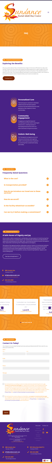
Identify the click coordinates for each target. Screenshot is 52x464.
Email (6, 359)
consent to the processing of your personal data (23, 393)
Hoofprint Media (21, 442)
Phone (6, 366)
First (3, 352)
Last (27, 352)
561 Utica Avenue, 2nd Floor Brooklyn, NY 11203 (17, 440)
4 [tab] (25, 323)
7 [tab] (29, 323)
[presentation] (13, 407)
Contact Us (8, 80)
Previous (3, 309)
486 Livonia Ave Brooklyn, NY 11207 (17, 437)
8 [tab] (31, 323)
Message (7, 374)
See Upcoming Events (11, 257)
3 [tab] (23, 323)
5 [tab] (26, 323)
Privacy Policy (8, 393)
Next (49, 309)
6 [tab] (28, 323)
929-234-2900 (17, 438)
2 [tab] (22, 323)
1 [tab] (20, 323)
